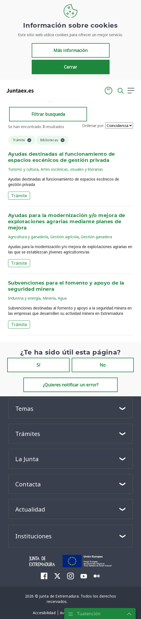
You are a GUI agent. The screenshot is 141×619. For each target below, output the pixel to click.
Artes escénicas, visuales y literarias (72, 169)
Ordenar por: (93, 125)
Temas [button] (24, 408)
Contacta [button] (28, 484)
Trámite (19, 196)
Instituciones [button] (33, 536)
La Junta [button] (27, 459)
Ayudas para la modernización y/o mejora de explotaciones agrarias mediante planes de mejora (66, 221)
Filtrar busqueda (48, 114)
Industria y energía (24, 298)
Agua (62, 298)
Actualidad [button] (30, 509)
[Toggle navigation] (41, 90)
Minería (49, 298)
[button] (108, 90)
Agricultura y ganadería (28, 236)
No (103, 365)
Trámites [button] (27, 434)
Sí (38, 365)
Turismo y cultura (23, 169)
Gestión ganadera (96, 236)
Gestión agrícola (64, 236)
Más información (70, 50)
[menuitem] (44, 576)
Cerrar (70, 67)
